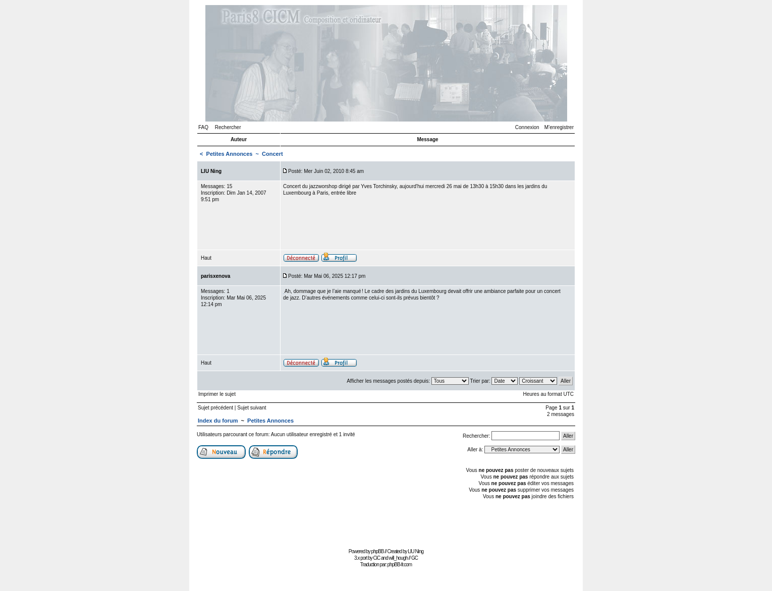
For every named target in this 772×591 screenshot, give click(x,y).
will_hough (398, 558)
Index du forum (218, 421)
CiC (376, 558)
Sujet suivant (251, 407)
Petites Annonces (229, 154)
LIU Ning (415, 551)
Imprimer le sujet (217, 394)
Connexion (527, 127)
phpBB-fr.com (400, 564)
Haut (206, 258)
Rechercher (228, 127)
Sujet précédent (215, 407)
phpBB (377, 551)
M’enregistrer (559, 127)
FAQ (203, 127)
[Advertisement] (386, 522)
